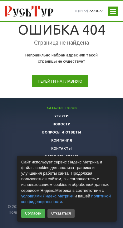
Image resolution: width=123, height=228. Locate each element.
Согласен (33, 213)
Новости (61, 124)
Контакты (61, 148)
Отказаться (61, 213)
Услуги (61, 116)
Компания (61, 140)
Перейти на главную (60, 81)
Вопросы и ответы (61, 132)
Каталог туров (62, 108)
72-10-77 (89, 11)
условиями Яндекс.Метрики (47, 196)
